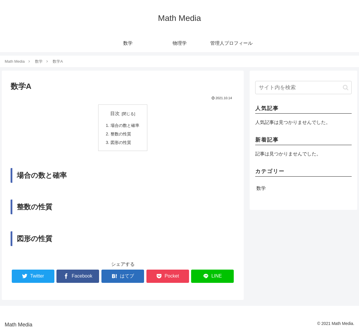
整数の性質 (121, 134)
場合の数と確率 (125, 125)
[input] (303, 87)
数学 (261, 188)
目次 (115, 113)
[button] (345, 87)
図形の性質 (121, 142)
